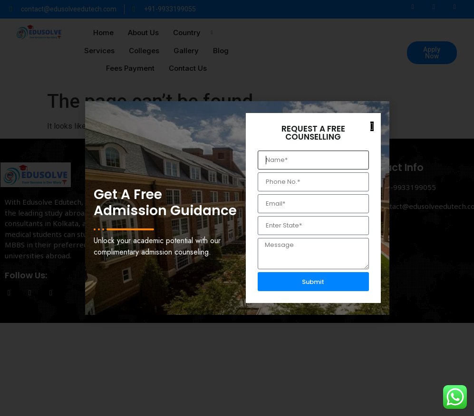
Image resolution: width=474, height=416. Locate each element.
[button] (372, 126)
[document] (237, 208)
